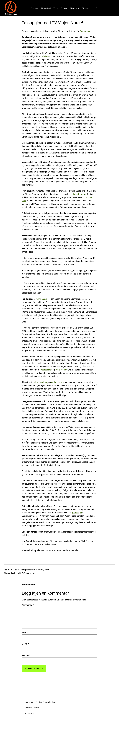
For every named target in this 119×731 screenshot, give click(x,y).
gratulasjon (77, 513)
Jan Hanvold (16, 573)
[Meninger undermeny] (78, 8)
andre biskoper (58, 382)
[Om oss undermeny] (37, 8)
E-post (25, 644)
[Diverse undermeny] (88, 8)
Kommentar (28, 605)
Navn (25, 632)
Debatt (46, 570)
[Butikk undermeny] (66, 8)
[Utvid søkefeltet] (96, 8)
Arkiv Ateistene (37, 570)
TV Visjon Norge (28, 573)
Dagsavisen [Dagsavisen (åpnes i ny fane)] (85, 31)
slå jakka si (47, 56)
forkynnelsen (41, 299)
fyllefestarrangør (79, 194)
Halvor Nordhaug (40, 382)
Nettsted (26, 655)
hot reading (46, 370)
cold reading (61, 370)
